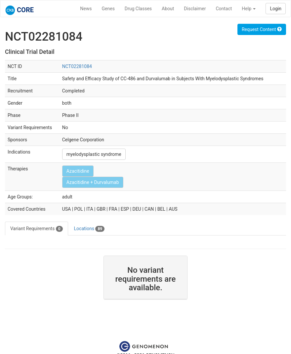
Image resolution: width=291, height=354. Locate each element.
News (86, 8)
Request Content (262, 29)
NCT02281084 (77, 66)
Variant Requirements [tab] (36, 229)
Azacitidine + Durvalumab (92, 182)
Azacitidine (77, 171)
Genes (108, 8)
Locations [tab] (89, 229)
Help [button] (249, 8)
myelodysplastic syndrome (93, 154)
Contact (224, 8)
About (168, 8)
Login (275, 8)
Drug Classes (138, 8)
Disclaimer (195, 8)
